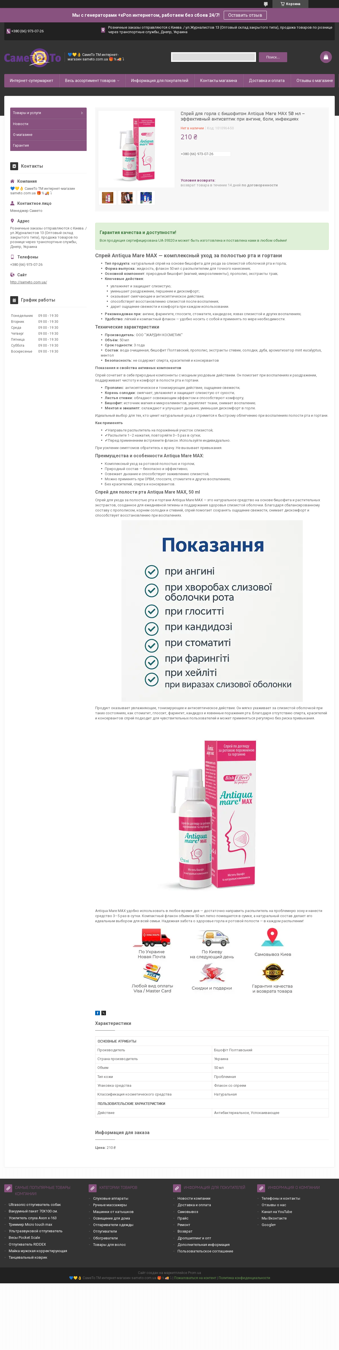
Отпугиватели (105, 1231)
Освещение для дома (111, 1218)
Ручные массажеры (110, 1205)
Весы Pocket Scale (24, 1237)
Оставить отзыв (245, 15)
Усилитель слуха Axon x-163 (33, 1218)
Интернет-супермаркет (31, 80)
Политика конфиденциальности (244, 1278)
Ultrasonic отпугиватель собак (35, 1204)
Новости (20, 124)
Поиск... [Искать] (273, 57)
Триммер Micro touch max (30, 1224)
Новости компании (194, 1198)
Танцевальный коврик (28, 1257)
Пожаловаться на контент (195, 1278)
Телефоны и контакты (281, 1198)
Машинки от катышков (113, 1212)
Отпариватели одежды (113, 1225)
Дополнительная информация (204, 1244)
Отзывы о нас (274, 1205)
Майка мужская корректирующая (38, 1251)
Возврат (185, 1231)
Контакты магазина (218, 80)
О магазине (22, 134)
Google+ (269, 1225)
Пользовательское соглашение (205, 1251)
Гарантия (21, 145)
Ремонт (184, 1225)
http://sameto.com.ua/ (28, 282)
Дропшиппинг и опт (194, 1238)
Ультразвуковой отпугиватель (36, 1231)
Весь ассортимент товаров (90, 80)
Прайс (183, 1218)
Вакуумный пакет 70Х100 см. (33, 1211)
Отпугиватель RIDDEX (27, 1244)
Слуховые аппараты (110, 1198)
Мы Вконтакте (274, 1218)
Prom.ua (194, 1273)
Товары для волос (109, 1244)
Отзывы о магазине (315, 80)
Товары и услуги (27, 113)
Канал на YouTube (277, 1212)
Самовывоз (188, 1212)
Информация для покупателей (159, 80)
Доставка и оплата (267, 80)
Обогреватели (105, 1238)
